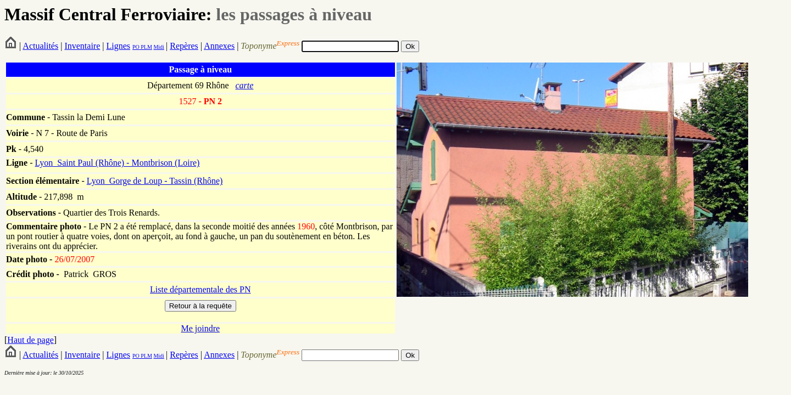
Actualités (40, 45)
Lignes (118, 45)
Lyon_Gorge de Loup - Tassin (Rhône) (155, 180)
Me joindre (200, 328)
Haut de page (30, 340)
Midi (158, 47)
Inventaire (82, 45)
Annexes (219, 45)
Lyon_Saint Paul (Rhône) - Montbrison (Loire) (117, 162)
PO (136, 47)
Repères (184, 45)
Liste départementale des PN (200, 289)
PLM (146, 47)
